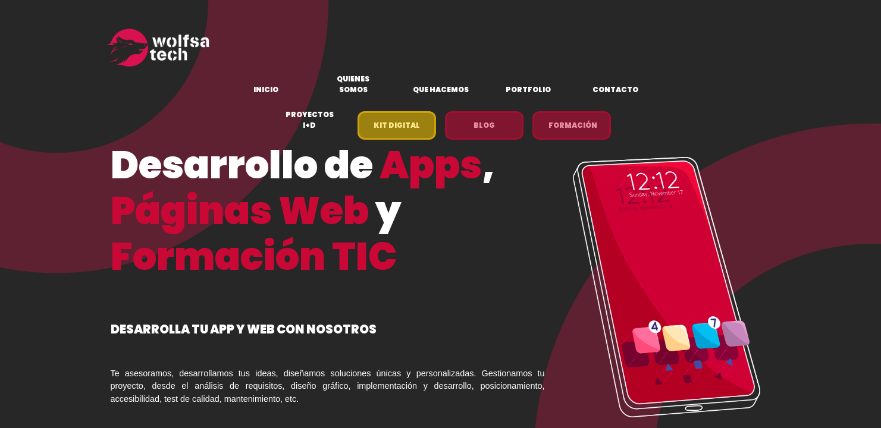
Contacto (615, 89)
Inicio (265, 89)
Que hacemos (441, 89)
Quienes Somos (353, 84)
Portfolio (528, 89)
